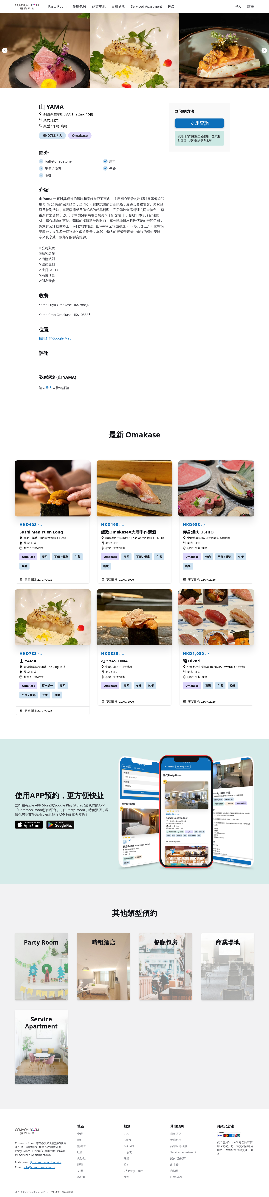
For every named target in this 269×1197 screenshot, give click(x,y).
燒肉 (208, 557)
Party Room (57, 6)
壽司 (44, 557)
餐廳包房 (79, 6)
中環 (80, 1134)
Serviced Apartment (146, 6)
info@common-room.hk (39, 1168)
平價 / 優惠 (61, 557)
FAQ (171, 6)
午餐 (77, 557)
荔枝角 (81, 1178)
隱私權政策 (67, 1193)
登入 (238, 6)
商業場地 (99, 6)
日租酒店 (118, 6)
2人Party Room (133, 1171)
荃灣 (80, 1171)
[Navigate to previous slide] (4, 50)
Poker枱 (129, 1147)
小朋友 (128, 1153)
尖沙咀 (81, 1159)
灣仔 (80, 1141)
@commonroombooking (46, 1163)
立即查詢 (199, 123)
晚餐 (24, 566)
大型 (126, 1178)
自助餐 (174, 1171)
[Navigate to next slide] (264, 50)
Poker (127, 1141)
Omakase (80, 135)
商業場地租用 (178, 1147)
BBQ (126, 1134)
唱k (126, 1165)
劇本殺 (174, 1165)
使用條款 (55, 1193)
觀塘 (80, 1165)
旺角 (80, 1153)
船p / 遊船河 (178, 1159)
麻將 (126, 1159)
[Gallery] (134, 50)
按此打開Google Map (55, 338)
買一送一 (47, 685)
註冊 (250, 6)
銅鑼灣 (81, 1147)
